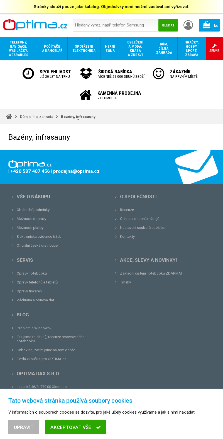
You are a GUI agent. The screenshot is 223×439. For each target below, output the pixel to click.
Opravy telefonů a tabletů (37, 282)
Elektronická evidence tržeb (39, 236)
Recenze (127, 210)
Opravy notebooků (32, 273)
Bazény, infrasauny (78, 117)
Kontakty (127, 236)
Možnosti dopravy (31, 219)
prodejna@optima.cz (45, 396)
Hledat (168, 25)
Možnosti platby (30, 227)
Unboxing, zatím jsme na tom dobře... (47, 350)
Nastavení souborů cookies (142, 227)
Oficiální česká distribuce (37, 245)
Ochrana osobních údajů (139, 219)
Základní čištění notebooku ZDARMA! (151, 273)
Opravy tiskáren (29, 291)
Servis (25, 260)
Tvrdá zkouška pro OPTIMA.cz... (43, 359)
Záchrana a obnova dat (35, 300)
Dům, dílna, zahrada (36, 117)
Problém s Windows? (34, 328)
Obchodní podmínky (33, 210)
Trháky (125, 282)
